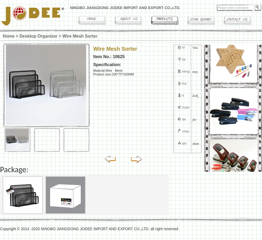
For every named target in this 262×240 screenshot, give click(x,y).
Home (8, 36)
